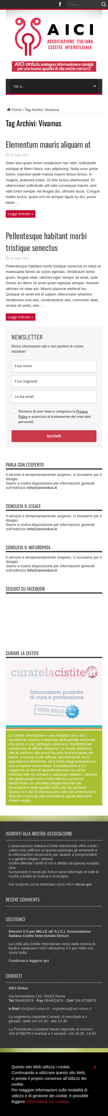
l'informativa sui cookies (47, 1101)
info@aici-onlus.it (34, 1008)
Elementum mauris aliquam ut (48, 144)
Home (14, 110)
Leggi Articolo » (20, 214)
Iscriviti (54, 436)
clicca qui (82, 884)
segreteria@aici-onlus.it (71, 1008)
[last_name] (54, 381)
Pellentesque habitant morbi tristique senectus (46, 241)
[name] (54, 366)
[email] (54, 397)
